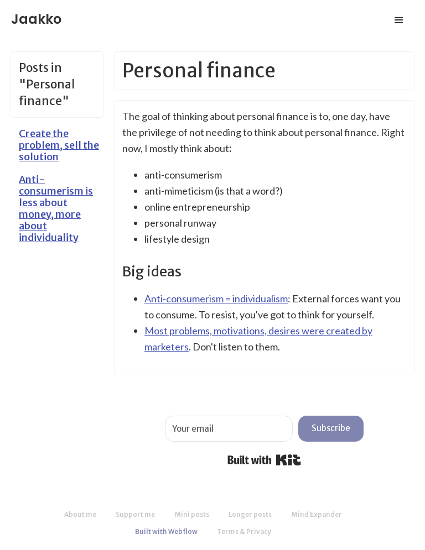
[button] (399, 20)
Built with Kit (264, 460)
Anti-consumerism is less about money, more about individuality (56, 208)
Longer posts (250, 514)
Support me (135, 514)
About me (80, 514)
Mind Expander (316, 514)
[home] (36, 16)
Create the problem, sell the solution (59, 145)
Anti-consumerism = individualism (216, 298)
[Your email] (229, 429)
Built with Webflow (166, 531)
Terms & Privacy (244, 531)
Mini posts (191, 514)
